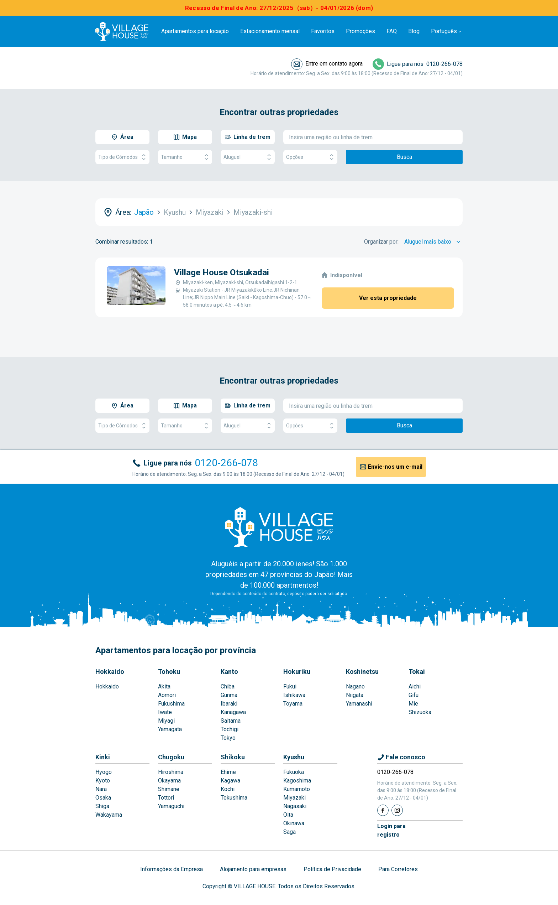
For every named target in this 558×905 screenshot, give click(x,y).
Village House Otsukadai (221, 272)
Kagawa (230, 780)
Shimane (168, 789)
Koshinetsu (362, 671)
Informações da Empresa (171, 869)
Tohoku (169, 671)
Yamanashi (359, 703)
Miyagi (166, 720)
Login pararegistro (391, 830)
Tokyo (228, 737)
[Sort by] (433, 242)
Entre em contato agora (334, 63)
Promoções (360, 31)
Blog (414, 31)
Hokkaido (109, 671)
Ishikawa (294, 695)
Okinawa (293, 823)
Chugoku (171, 757)
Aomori (167, 695)
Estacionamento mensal (270, 31)
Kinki (102, 757)
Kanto (229, 671)
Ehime (228, 772)
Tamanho (185, 157)
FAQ (391, 31)
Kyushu (293, 757)
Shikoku (233, 757)
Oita (288, 814)
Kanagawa (233, 712)
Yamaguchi (171, 806)
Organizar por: (381, 241)
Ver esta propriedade (388, 298)
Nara (101, 789)
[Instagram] (397, 810)
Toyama (292, 703)
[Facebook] (383, 810)
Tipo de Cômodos (122, 157)
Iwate (165, 712)
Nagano (355, 686)
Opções (310, 157)
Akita (164, 686)
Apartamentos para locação (195, 31)
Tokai (417, 671)
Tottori (166, 797)
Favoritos (323, 31)
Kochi (228, 789)
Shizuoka (420, 712)
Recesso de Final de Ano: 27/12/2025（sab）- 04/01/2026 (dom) (279, 7)
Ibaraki (229, 703)
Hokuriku (296, 671)
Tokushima (234, 797)
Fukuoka (293, 772)
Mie (413, 703)
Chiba (228, 686)
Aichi (415, 686)
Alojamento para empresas (253, 869)
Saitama (231, 720)
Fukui (289, 686)
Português (444, 31)
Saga (289, 831)
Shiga (102, 806)
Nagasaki (294, 806)
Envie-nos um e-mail (395, 466)
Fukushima (171, 703)
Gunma (229, 695)
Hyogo (103, 772)
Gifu (413, 695)
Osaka (103, 797)
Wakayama (108, 814)
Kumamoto (296, 789)
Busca (404, 157)
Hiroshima (170, 772)
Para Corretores (398, 869)
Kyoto (102, 780)
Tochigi (229, 729)
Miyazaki (294, 797)
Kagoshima (297, 780)
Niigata (354, 695)
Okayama (169, 780)
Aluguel (247, 157)
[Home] (279, 526)
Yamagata (170, 729)
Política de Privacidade (332, 869)
